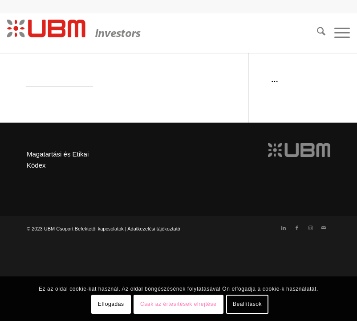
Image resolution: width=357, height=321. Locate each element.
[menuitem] (316, 33)
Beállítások (247, 304)
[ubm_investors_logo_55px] (74, 33)
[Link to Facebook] (297, 228)
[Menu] (337, 33)
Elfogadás (111, 304)
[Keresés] (316, 33)
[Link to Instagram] (310, 228)
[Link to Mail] (323, 228)
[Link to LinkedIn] (283, 228)
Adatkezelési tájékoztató (153, 228)
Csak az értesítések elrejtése (178, 304)
